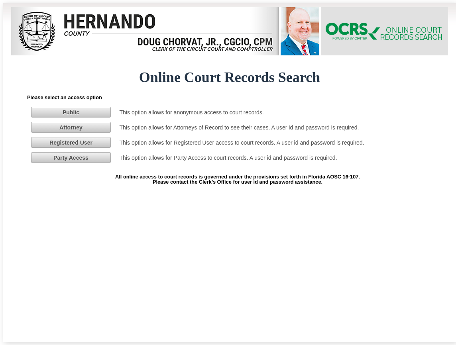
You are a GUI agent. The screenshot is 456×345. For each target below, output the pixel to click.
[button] (71, 112)
